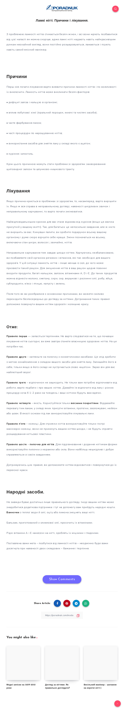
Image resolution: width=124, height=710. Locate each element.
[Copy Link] (62, 615)
